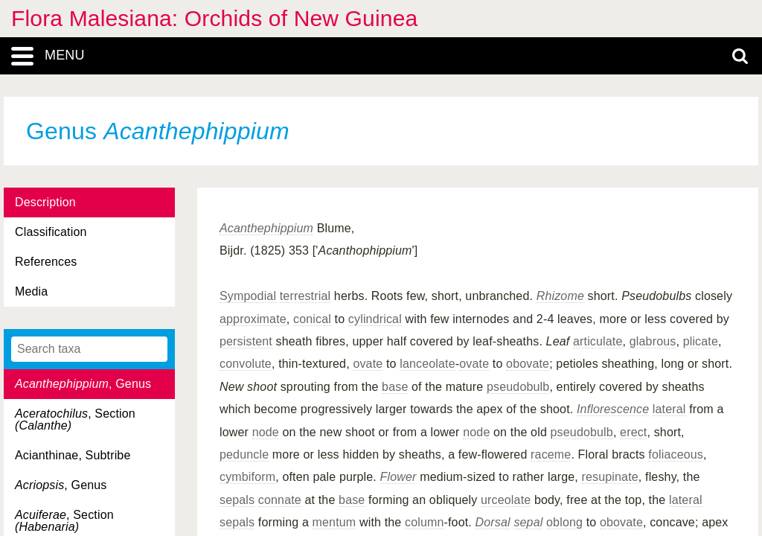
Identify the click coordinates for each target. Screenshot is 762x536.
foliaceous (675, 454)
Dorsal (493, 522)
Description (45, 202)
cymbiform (247, 476)
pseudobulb (518, 386)
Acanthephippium (266, 228)
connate (279, 500)
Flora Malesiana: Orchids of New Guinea (214, 18)
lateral (669, 409)
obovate (527, 363)
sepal (527, 522)
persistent (246, 341)
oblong (564, 522)
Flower (398, 476)
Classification (51, 232)
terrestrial (305, 296)
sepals (237, 500)
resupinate (610, 476)
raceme (551, 454)
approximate (253, 319)
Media (31, 291)
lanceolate (427, 363)
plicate (700, 341)
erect (633, 432)
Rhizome (560, 296)
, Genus (83, 383)
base (395, 386)
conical (312, 319)
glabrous (653, 341)
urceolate (506, 500)
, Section (75, 419)
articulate (598, 341)
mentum (334, 522)
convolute (246, 363)
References (46, 261)
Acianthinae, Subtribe (72, 455)
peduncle (244, 454)
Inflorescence (613, 409)
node (265, 432)
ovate (367, 363)
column (424, 522)
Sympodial (248, 296)
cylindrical (375, 319)
